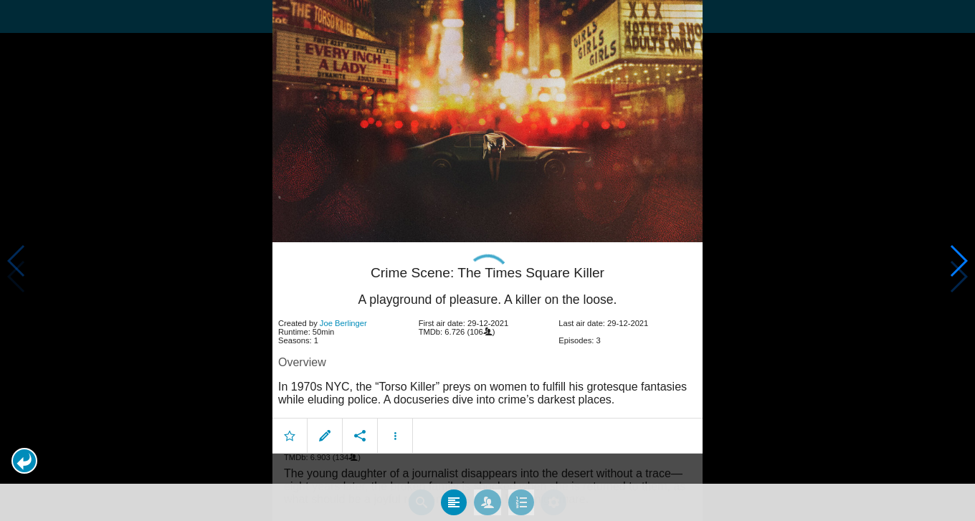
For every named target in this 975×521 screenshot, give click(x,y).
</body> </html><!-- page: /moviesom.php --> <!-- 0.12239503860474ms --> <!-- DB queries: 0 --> (487, 260)
